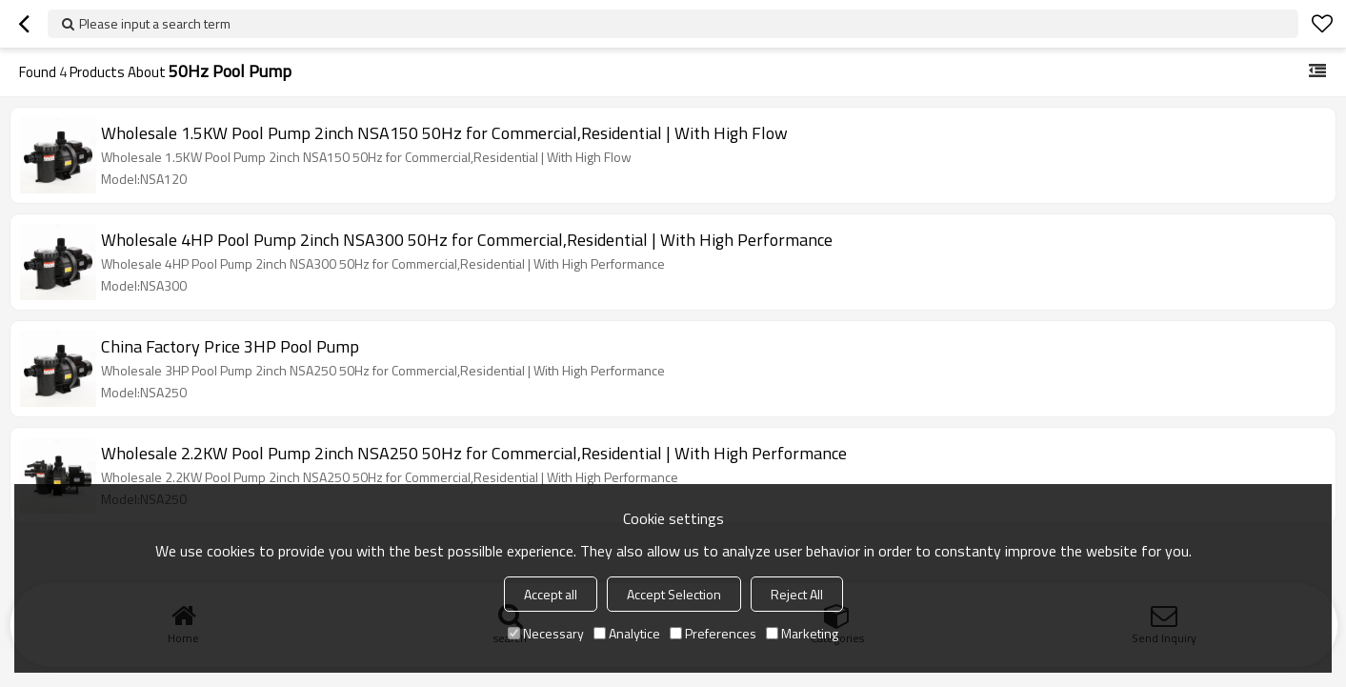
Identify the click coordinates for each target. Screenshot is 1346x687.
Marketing (802, 633)
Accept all (550, 594)
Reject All (797, 594)
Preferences (713, 633)
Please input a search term (155, 23)
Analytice (626, 633)
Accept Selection (674, 594)
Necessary (546, 633)
